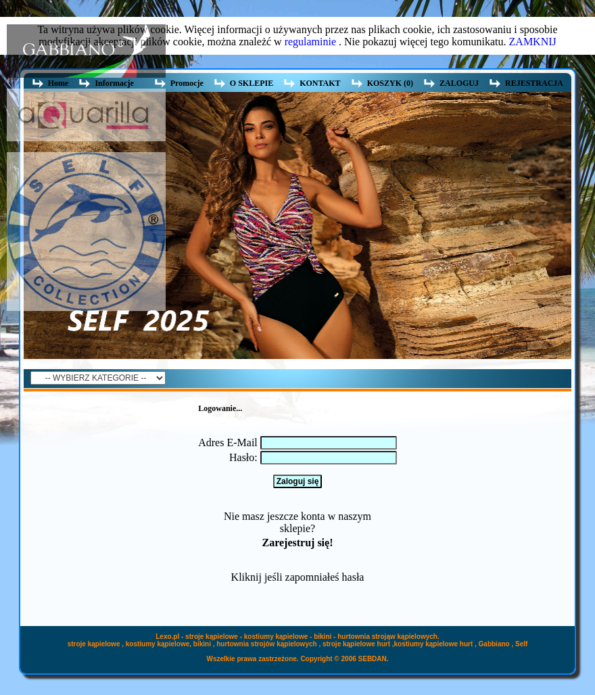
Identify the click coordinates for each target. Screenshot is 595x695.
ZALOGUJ (459, 83)
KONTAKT (320, 83)
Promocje (187, 83)
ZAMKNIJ (532, 41)
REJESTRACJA (534, 83)
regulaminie (310, 41)
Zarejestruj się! (297, 542)
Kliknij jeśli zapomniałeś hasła (297, 577)
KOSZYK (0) (390, 83)
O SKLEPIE (251, 83)
